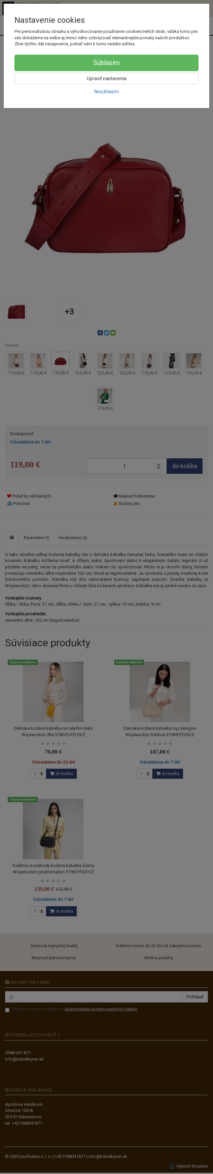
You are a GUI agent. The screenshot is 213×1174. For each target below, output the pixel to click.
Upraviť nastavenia (107, 78)
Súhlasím (106, 63)
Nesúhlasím (106, 91)
